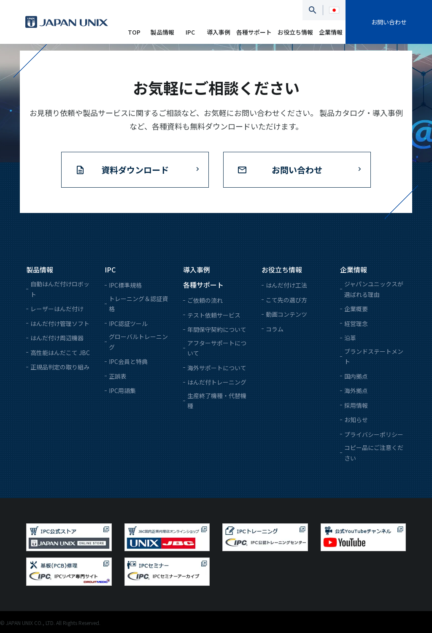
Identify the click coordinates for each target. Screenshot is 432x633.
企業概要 (356, 308)
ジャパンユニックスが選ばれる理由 (373, 289)
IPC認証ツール (128, 323)
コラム (275, 329)
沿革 (350, 338)
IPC (190, 32)
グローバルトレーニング (138, 341)
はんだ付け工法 (286, 285)
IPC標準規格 (125, 285)
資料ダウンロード (135, 170)
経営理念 (356, 323)
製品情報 (162, 32)
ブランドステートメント (373, 356)
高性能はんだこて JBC (60, 352)
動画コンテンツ (286, 314)
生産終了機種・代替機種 (216, 400)
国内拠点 (356, 376)
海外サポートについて (216, 368)
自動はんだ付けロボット (59, 289)
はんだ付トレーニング (216, 382)
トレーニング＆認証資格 (138, 303)
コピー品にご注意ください (373, 452)
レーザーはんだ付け (57, 308)
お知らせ (356, 419)
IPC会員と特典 (128, 361)
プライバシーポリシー (373, 434)
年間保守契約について (216, 329)
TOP (134, 32)
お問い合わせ (389, 22)
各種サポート (254, 32)
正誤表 (118, 376)
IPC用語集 (122, 390)
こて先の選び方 (286, 300)
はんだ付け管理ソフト (59, 323)
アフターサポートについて (216, 348)
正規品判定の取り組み (59, 367)
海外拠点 (356, 390)
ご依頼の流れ (205, 300)
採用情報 (356, 405)
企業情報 (331, 32)
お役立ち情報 (295, 32)
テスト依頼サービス (213, 315)
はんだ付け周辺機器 (57, 338)
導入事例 (218, 32)
